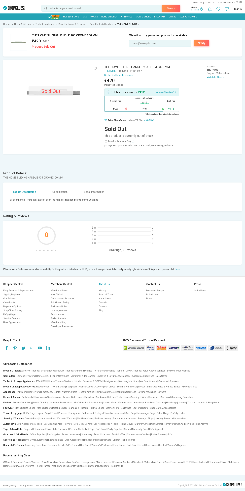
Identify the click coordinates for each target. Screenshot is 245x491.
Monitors (75, 376)
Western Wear (125, 402)
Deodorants (54, 445)
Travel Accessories (114, 413)
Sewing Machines (147, 392)
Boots (145, 408)
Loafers (137, 408)
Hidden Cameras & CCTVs (88, 381)
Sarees (182, 402)
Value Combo (159, 445)
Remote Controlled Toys (81, 429)
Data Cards (161, 376)
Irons (180, 462)
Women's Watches (66, 418)
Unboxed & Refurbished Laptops (114, 376)
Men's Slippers (44, 408)
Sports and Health (13, 439)
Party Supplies (115, 429)
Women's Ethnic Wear (61, 402)
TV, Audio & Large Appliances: (19, 381)
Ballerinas (126, 408)
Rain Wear (91, 466)
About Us (104, 284)
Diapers (28, 429)
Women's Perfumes (101, 445)
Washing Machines (129, 381)
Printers (31, 376)
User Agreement (12, 322)
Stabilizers (233, 462)
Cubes (127, 429)
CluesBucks (9, 302)
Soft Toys (101, 429)
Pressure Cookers (122, 462)
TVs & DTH (41, 381)
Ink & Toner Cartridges (57, 376)
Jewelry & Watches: (13, 418)
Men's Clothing (40, 402)
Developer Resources (62, 326)
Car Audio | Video (185, 424)
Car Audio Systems (24, 466)
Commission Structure (62, 298)
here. (177, 269)
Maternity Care (140, 429)
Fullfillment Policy (60, 302)
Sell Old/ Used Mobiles (178, 370)
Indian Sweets (158, 434)
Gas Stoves (48, 462)
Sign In (238, 9)
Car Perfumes (142, 424)
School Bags (163, 413)
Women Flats (112, 408)
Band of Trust (106, 294)
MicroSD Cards (189, 386)
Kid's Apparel (156, 429)
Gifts (170, 434)
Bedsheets (27, 397)
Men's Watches (47, 418)
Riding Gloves (127, 424)
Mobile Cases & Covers (91, 386)
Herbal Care (144, 445)
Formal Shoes (97, 408)
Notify (201, 43)
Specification (60, 191)
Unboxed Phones (83, 370)
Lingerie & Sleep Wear (208, 402)
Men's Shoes (58, 466)
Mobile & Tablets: (12, 370)
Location (195, 10)
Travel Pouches (59, 413)
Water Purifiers (69, 392)
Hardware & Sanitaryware (48, 397)
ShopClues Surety (12, 310)
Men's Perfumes (70, 445)
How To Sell (57, 294)
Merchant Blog (58, 322)
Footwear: (8, 408)
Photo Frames (43, 466)
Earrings (142, 418)
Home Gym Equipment (35, 439)
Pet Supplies (53, 434)
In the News (105, 298)
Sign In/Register (11, 294)
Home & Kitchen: (12, 397)
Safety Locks (178, 413)
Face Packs (119, 445)
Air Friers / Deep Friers (164, 462)
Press (149, 298)
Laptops (21, 376)
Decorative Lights (76, 466)
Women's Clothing (22, 402)
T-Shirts (191, 402)
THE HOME (110, 70)
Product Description (24, 191)
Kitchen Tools (115, 397)
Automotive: (9, 424)
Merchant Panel (59, 290)
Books (65, 434)
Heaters (8, 466)
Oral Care (132, 445)
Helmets (68, 424)
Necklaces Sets (85, 418)
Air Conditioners (148, 381)
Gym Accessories (74, 439)
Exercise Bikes (55, 439)
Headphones (42, 386)
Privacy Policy (9, 485)
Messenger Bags (146, 413)
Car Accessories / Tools (106, 424)
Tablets (120, 370)
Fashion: (8, 402)
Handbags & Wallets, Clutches (149, 402)
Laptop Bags (43, 413)
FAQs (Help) (9, 314)
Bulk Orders (152, 294)
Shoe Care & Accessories (163, 408)
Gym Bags (130, 413)
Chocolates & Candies (138, 434)
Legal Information (94, 191)
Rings (151, 418)
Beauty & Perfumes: (14, 445)
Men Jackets (200, 462)
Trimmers (22, 392)
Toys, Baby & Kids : (13, 429)
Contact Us (209, 2)
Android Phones (30, 370)
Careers (103, 306)
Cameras (163, 381)
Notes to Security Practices (49, 485)
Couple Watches (32, 462)
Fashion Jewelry (103, 418)
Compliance (70, 485)
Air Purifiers (74, 462)
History (102, 290)
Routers (40, 376)
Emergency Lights (50, 392)
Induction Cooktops (126, 392)
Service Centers (11, 318)
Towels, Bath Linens (73, 397)
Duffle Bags (29, 413)
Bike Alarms (202, 424)
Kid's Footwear (60, 429)
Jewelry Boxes (162, 418)
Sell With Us (196, 2)
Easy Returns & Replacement (18, 290)
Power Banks (58, 386)
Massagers (90, 439)
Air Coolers (61, 462)
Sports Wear (109, 402)
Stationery (86, 434)
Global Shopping (188, 17)
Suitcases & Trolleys (92, 413)
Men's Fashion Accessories (88, 402)
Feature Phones (64, 370)
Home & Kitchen (109, 17)
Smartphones (47, 370)
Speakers (174, 381)
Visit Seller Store (214, 77)
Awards (103, 302)
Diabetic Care (104, 439)
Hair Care (85, 445)
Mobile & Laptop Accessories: (19, 386)
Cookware (101, 397)
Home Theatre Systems (60, 381)
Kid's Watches (179, 418)
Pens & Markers (102, 434)
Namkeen (75, 434)
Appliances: (9, 392)
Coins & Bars (31, 418)
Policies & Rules (59, 306)
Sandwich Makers (142, 462)
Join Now (149, 120)
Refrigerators (111, 381)
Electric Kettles (86, 392)
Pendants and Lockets (124, 418)
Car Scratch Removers (163, 424)
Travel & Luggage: (13, 413)
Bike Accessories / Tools (29, 424)
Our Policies (9, 298)
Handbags (171, 402)
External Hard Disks (127, 386)
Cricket (116, 439)
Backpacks (71, 386)
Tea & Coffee (119, 434)
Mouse (141, 386)
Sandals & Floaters (78, 408)
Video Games (88, 376)
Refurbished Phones (104, 370)
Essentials (159, 17)
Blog (101, 310)
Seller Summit (58, 318)
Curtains (165, 397)
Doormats (154, 397)
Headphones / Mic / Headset (97, 462)
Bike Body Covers (83, 424)
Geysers (162, 392)
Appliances (126, 17)
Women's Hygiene (176, 445)
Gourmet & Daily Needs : (16, 434)
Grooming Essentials (35, 445)
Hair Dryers (34, 392)
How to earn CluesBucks (166, 92)
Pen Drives (109, 386)
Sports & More (143, 17)
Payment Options (12, 306)
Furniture (90, 397)
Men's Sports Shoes (25, 408)
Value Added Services (153, 370)
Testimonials (57, 314)
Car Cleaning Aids (53, 424)
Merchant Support (155, 290)
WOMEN (94, 17)
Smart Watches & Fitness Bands (163, 386)
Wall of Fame (84, 485)
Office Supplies (38, 434)
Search (171, 8)
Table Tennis (128, 439)
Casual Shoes (60, 408)
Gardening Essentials (182, 397)
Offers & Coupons (12, 462)
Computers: (9, 376)
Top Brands (117, 466)
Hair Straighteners (105, 392)
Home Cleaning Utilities (136, 397)
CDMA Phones (133, 370)
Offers (172, 17)
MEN (85, 17)
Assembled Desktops (143, 376)
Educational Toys (42, 429)
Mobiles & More (71, 17)
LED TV (188, 462)
